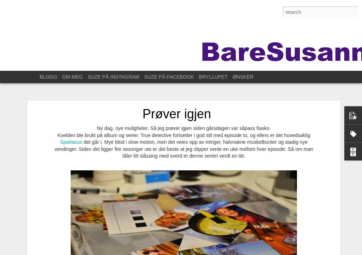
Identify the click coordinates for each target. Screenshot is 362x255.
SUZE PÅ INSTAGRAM (113, 77)
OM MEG (72, 77)
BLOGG (48, 77)
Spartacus (72, 142)
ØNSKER (243, 77)
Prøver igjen (176, 114)
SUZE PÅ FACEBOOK (169, 77)
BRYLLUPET (213, 77)
